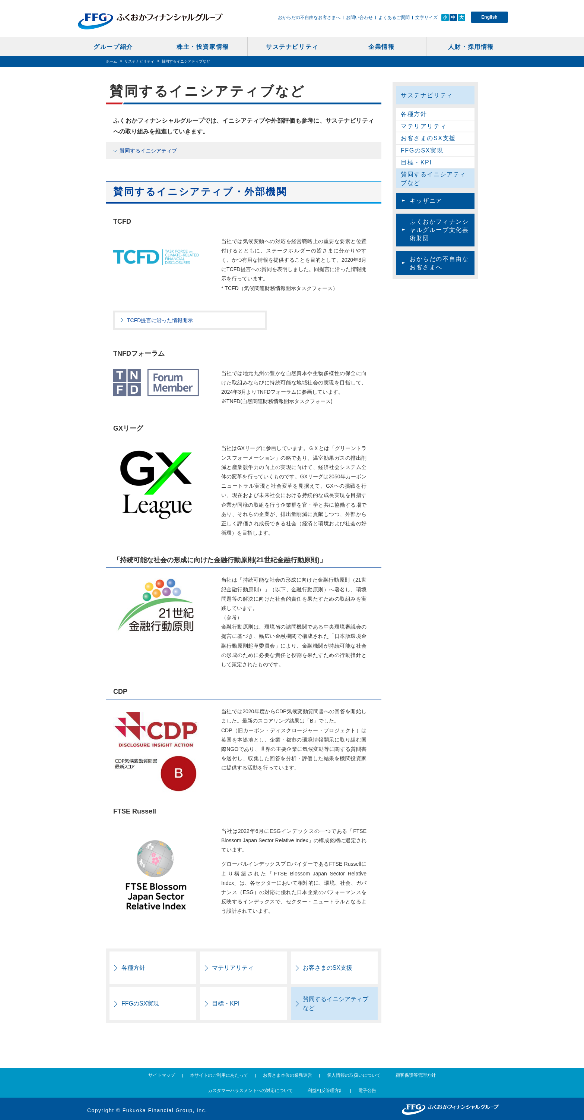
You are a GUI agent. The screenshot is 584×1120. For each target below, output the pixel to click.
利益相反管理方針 (325, 1090)
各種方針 (133, 968)
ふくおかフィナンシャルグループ (150, 21)
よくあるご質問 (394, 17)
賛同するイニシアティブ (148, 151)
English (489, 17)
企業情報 (381, 47)
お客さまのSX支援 (327, 968)
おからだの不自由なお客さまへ (309, 17)
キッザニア (426, 201)
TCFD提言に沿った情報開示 (160, 320)
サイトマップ (161, 1075)
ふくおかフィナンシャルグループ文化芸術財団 (439, 230)
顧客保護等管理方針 (416, 1075)
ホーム (111, 61)
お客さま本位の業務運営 (287, 1075)
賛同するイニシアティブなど (335, 1003)
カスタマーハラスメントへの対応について (250, 1090)
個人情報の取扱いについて (354, 1075)
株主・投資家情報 (203, 47)
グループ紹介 (113, 47)
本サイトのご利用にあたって (219, 1075)
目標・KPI (225, 1003)
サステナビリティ (292, 47)
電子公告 (367, 1090)
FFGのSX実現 (140, 1003)
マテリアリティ (233, 968)
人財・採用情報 (471, 47)
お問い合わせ (359, 17)
